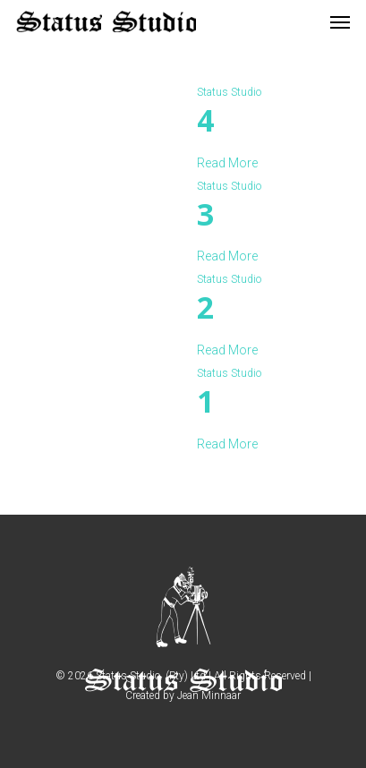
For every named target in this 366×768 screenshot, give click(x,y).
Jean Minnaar (209, 695)
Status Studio (229, 92)
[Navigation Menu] (340, 21)
